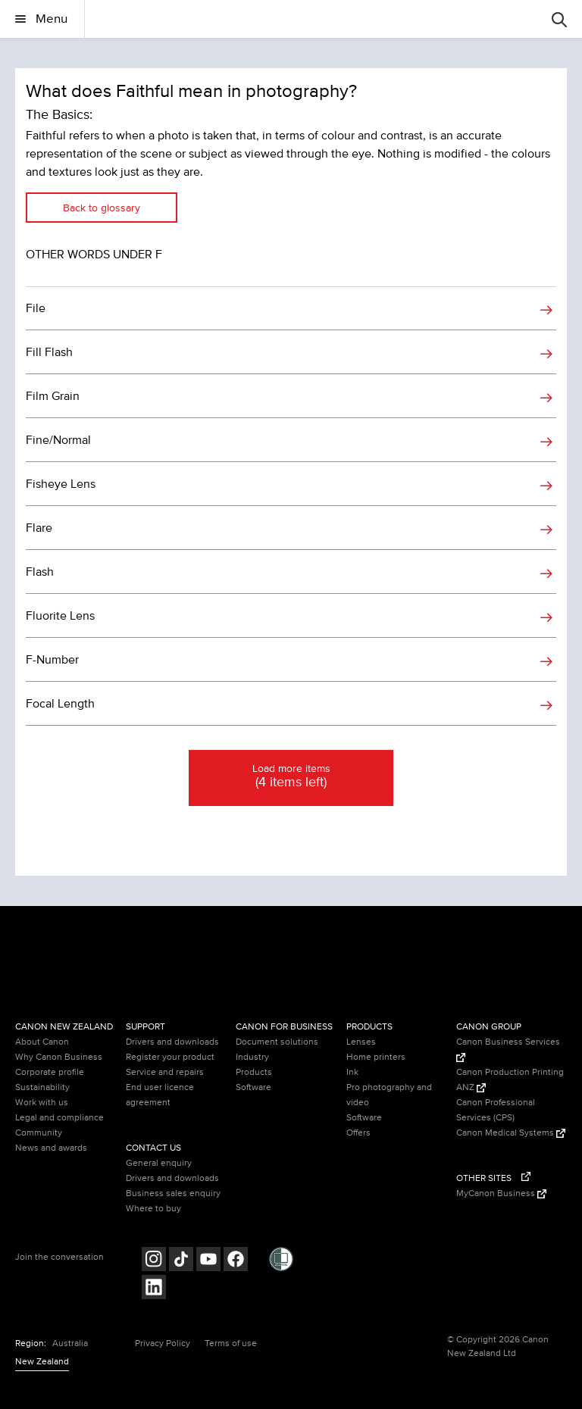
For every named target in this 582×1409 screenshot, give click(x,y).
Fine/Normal (58, 440)
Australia (70, 1343)
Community (38, 1133)
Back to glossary (101, 208)
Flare (39, 528)
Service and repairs (165, 1072)
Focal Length (60, 703)
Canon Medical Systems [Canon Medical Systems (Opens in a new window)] (510, 1133)
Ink (352, 1072)
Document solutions (277, 1042)
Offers (358, 1133)
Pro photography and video (389, 1095)
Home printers (375, 1057)
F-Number (52, 659)
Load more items (291, 777)
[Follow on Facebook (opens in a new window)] (236, 1261)
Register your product (170, 1057)
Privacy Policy (162, 1343)
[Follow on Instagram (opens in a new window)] (154, 1261)
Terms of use (231, 1343)
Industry (252, 1057)
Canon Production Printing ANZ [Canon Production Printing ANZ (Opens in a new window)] (510, 1080)
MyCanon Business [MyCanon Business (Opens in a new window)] (501, 1193)
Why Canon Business (58, 1057)
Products (254, 1072)
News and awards (51, 1148)
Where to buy (153, 1208)
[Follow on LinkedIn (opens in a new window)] (154, 1289)
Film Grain (53, 396)
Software (253, 1087)
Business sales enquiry (173, 1193)
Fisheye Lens (60, 484)
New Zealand (42, 1361)
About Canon (42, 1042)
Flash (40, 572)
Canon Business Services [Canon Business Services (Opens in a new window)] (508, 1049)
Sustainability (42, 1087)
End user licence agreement (160, 1095)
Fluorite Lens (60, 615)
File (35, 308)
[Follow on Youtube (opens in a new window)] (208, 1261)
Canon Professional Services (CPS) (495, 1110)
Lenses (361, 1042)
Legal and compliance (59, 1117)
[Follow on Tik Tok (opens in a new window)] (181, 1261)
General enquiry (159, 1163)
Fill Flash (49, 352)
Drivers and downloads (172, 1042)
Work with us (41, 1102)
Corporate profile (49, 1072)
